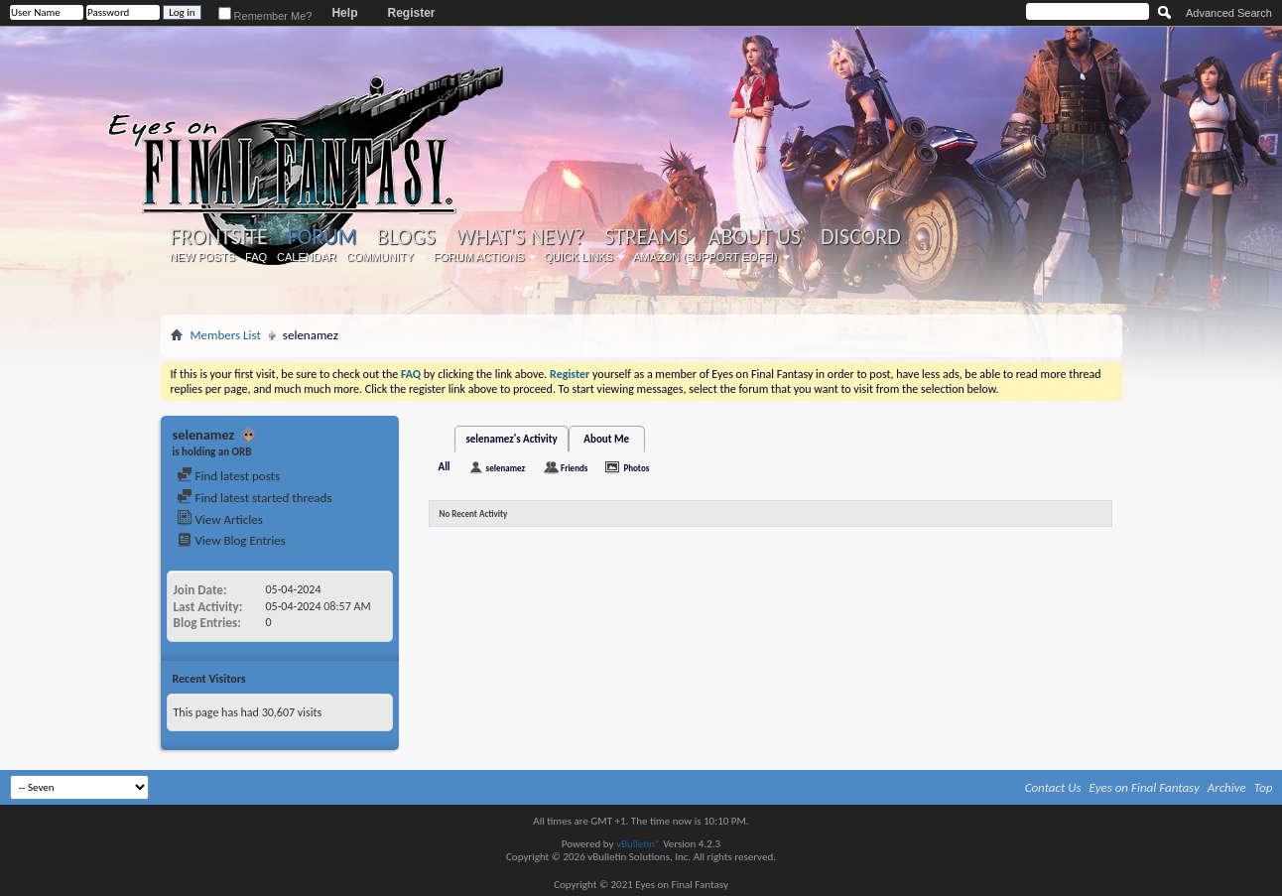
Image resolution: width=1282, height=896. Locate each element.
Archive (1227, 787)
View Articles (220, 519)
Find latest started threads (254, 497)
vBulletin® (638, 843)
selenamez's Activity (511, 439)
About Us (754, 237)
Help (344, 13)
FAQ (256, 257)
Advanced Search (1229, 13)
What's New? (519, 237)
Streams (646, 237)
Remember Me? (265, 16)
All (444, 466)
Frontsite (219, 237)
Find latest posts (229, 475)
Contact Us (1053, 787)
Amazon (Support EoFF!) (705, 257)
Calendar (306, 257)
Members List (226, 334)
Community (380, 257)
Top (1263, 787)
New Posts (202, 257)
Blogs (406, 237)
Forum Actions (479, 257)
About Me (606, 439)
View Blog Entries (231, 540)
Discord (861, 237)
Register (411, 13)
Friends (574, 467)
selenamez (505, 467)
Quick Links (578, 257)
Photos (636, 467)
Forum (322, 236)
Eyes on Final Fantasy (1145, 787)
